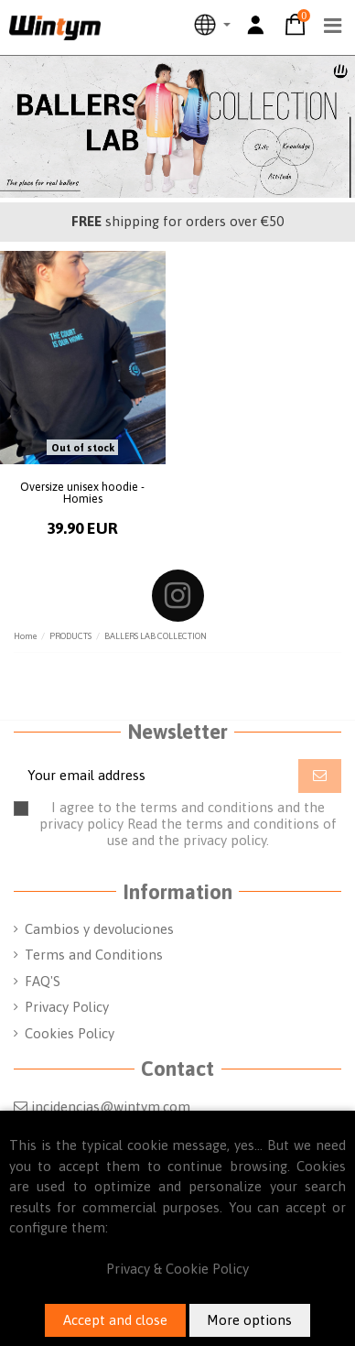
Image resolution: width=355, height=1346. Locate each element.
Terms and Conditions (94, 954)
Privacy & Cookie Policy (177, 1268)
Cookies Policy (69, 1033)
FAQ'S (42, 981)
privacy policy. (226, 840)
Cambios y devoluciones (99, 929)
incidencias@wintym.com (110, 1106)
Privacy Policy (67, 1007)
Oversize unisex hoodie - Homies (82, 493)
